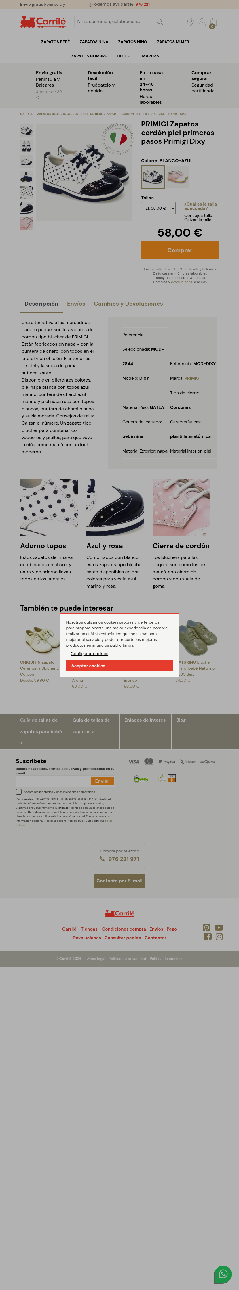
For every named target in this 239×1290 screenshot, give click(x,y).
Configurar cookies (90, 654)
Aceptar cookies (88, 666)
